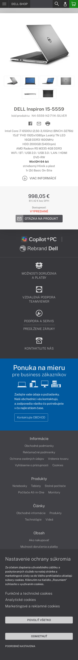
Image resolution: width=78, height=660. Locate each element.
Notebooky (19, 486)
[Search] (56, 4)
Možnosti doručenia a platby (39, 546)
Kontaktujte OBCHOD (31, 417)
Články (39, 506)
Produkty (39, 479)
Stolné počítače (55, 486)
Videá (49, 519)
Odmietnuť (39, 636)
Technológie (33, 519)
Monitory (54, 492)
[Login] (65, 4)
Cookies (57, 465)
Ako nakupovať (39, 540)
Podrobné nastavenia (20, 646)
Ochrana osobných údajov (27, 458)
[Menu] (4, 4)
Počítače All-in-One (31, 492)
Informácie (39, 439)
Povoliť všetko (39, 620)
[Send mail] (39, 124)
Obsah (39, 533)
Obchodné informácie (31, 513)
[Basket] (73, 4)
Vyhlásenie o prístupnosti (31, 465)
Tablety (36, 486)
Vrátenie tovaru (58, 458)
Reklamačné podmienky (39, 452)
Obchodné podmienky (39, 445)
